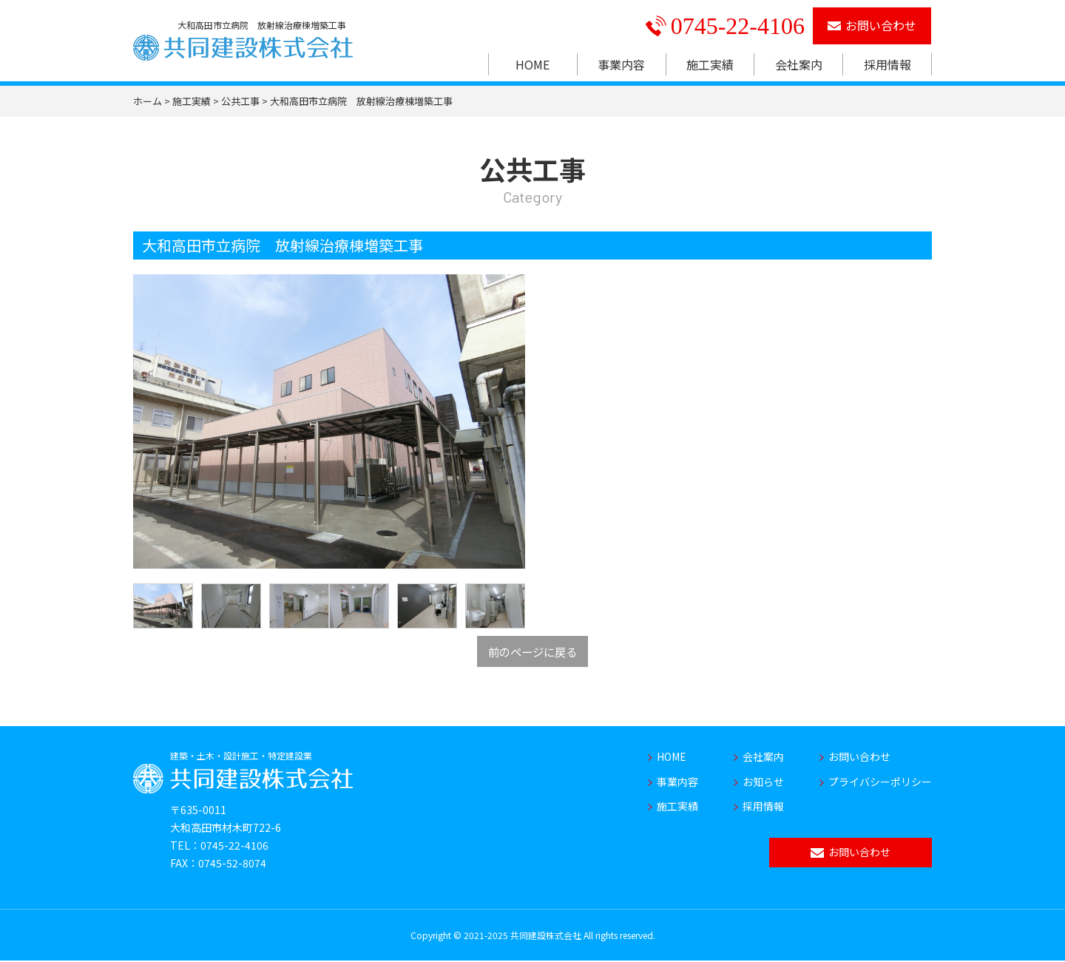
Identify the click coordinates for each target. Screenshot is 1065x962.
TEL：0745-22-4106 (219, 846)
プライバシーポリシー (880, 782)
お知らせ (763, 782)
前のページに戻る (532, 651)
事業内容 (621, 64)
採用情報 (887, 64)
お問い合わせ (872, 25)
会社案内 (798, 64)
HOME (532, 64)
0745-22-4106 (725, 26)
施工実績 (710, 64)
